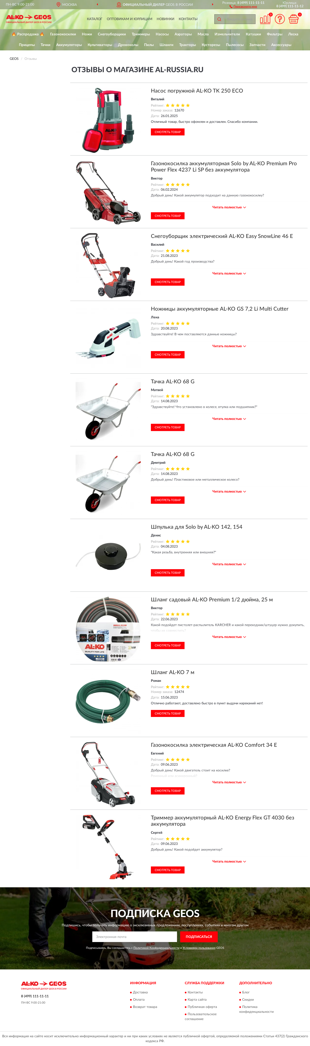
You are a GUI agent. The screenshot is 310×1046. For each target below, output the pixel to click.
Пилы (149, 45)
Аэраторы (183, 34)
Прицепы (27, 45)
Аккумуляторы (69, 45)
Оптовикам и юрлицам (129, 19)
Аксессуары (281, 45)
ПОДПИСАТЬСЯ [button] (199, 937)
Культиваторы (100, 45)
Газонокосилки (63, 34)
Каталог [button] (94, 19)
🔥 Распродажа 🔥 (28, 34)
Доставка (140, 992)
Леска (293, 34)
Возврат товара (145, 1007)
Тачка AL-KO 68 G (172, 381)
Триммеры (141, 34)
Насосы (162, 34)
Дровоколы (128, 45)
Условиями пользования (199, 947)
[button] (243, 6)
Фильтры (274, 34)
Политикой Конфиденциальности (156, 947)
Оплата (139, 1000)
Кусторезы (211, 45)
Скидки (248, 1000)
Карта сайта (197, 1000)
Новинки (165, 19)
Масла (203, 34)
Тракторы (187, 45)
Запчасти (257, 45)
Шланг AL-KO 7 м (172, 672)
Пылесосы (235, 45)
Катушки (253, 34)
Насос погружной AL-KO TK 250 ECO (197, 91)
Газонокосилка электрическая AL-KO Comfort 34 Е (214, 745)
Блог (246, 992)
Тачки (45, 45)
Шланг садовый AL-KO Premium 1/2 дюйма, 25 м (212, 599)
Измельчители (227, 34)
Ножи (87, 34)
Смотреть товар (168, 132)
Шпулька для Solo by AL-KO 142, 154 (196, 527)
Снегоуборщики (112, 34)
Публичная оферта (202, 1007)
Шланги (166, 45)
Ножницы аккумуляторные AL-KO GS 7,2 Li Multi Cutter (219, 309)
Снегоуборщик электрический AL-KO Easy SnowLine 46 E (222, 236)
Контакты (188, 19)
